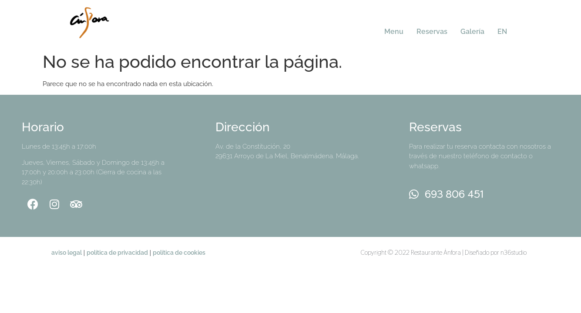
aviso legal (66, 252)
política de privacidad (117, 252)
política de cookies (179, 252)
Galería (472, 31)
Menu (393, 31)
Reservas (431, 31)
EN (502, 31)
